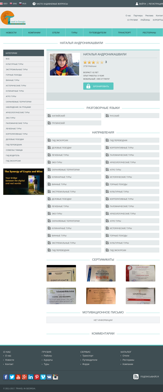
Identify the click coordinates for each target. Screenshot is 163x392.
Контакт (159, 15)
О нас (128, 15)
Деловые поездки (15, 139)
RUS (22, 4)
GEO (3, 4)
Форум (85, 364)
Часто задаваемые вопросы (50, 4)
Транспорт (124, 32)
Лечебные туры (13, 129)
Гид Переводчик (14, 145)
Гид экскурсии (13, 161)
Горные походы (14, 75)
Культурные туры (14, 64)
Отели (56, 32)
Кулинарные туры (15, 91)
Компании (34, 32)
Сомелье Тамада (14, 150)
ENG (13, 4)
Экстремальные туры (17, 69)
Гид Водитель (13, 155)
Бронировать (101, 86)
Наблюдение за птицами (18, 107)
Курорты (158, 20)
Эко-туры (10, 118)
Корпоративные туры (17, 134)
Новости (11, 32)
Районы (145, 20)
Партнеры (138, 15)
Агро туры (11, 96)
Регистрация (156, 4)
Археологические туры (18, 112)
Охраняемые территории (18, 102)
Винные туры (12, 80)
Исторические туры (16, 86)
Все (7, 59)
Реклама (149, 15)
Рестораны (149, 32)
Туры (74, 32)
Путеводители (97, 32)
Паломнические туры (17, 123)
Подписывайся (150, 376)
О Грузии (132, 20)
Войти (142, 4)
